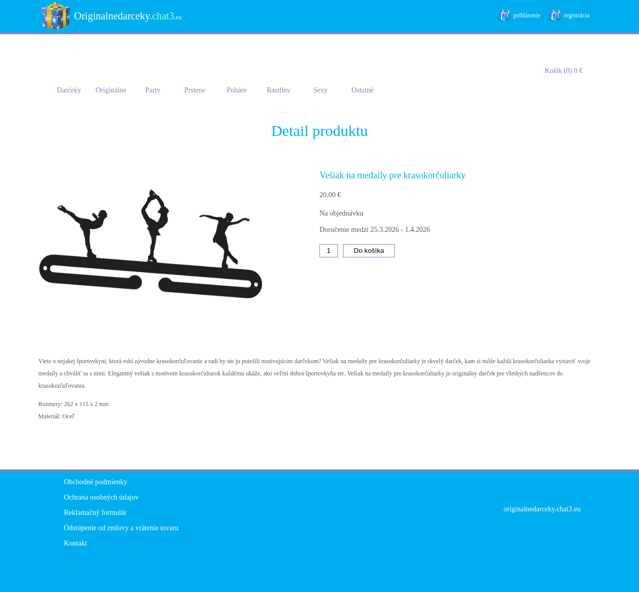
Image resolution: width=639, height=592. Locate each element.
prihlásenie (526, 15)
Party (153, 90)
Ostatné (363, 90)
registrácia (576, 15)
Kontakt (75, 543)
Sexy (320, 90)
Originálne (111, 90)
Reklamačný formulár (95, 512)
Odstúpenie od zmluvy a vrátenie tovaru (121, 528)
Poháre (237, 90)
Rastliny (279, 90)
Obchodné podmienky (95, 482)
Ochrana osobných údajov (101, 497)
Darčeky (69, 90)
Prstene (194, 90)
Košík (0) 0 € (564, 71)
